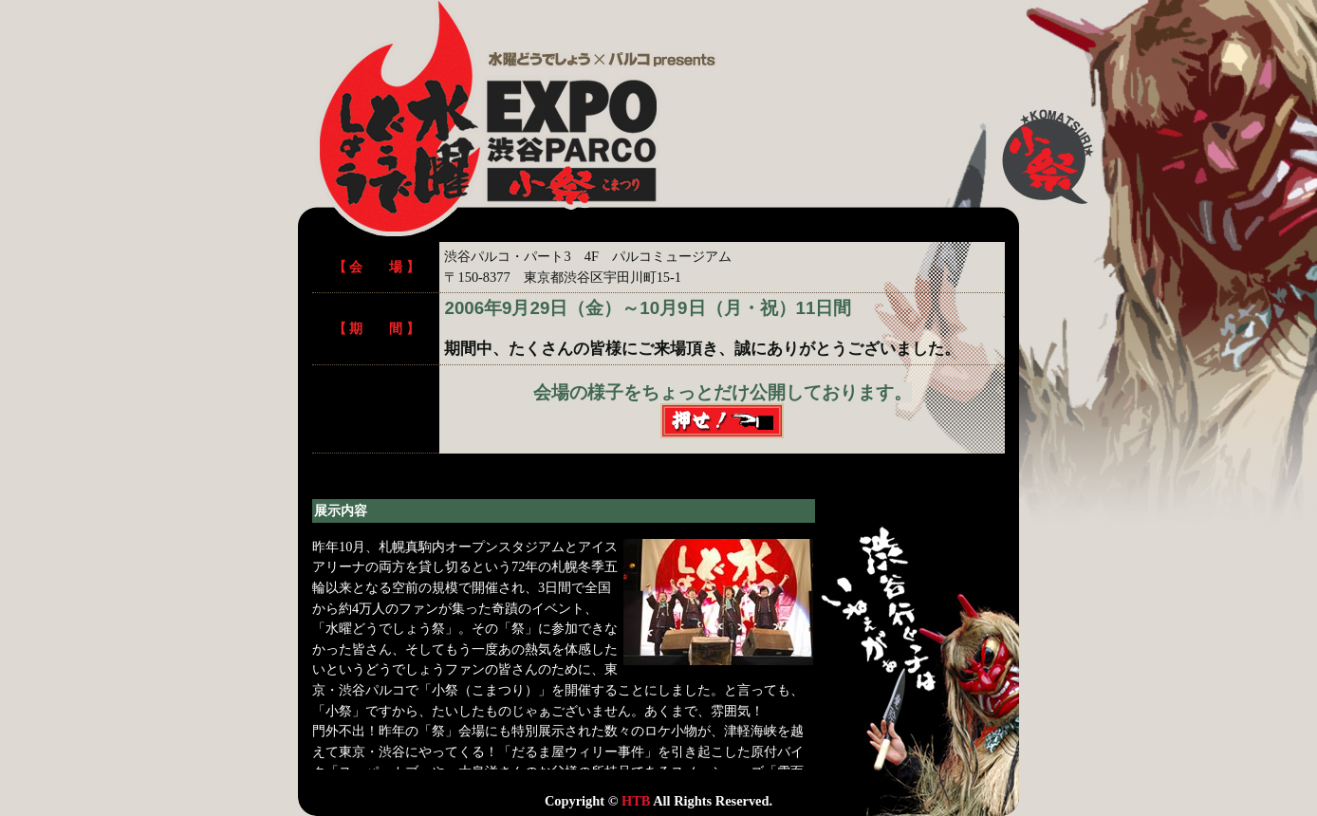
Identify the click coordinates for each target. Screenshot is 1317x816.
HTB (635, 800)
